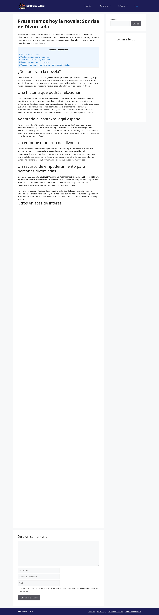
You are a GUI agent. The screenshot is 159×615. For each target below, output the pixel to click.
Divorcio (90, 6)
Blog (136, 6)
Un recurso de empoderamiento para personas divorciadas (44, 65)
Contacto (91, 611)
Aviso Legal (101, 611)
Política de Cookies (115, 611)
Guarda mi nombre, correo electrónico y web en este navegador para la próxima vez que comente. (59, 589)
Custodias (124, 6)
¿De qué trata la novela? (29, 54)
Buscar (113, 19)
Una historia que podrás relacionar (34, 57)
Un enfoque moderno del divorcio (34, 62)
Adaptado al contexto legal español (34, 59)
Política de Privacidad (133, 611)
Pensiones (107, 6)
